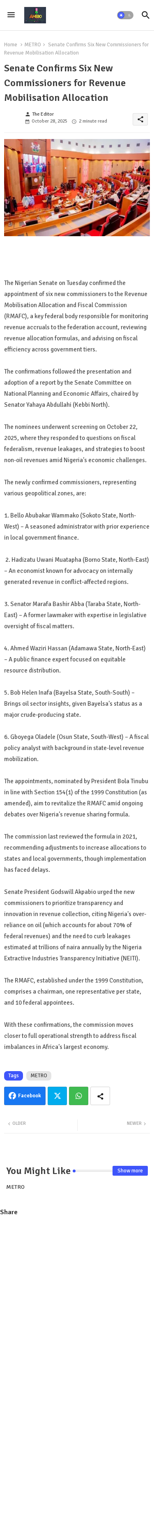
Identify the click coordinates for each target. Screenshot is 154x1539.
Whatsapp (78, 1096)
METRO (32, 44)
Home (10, 44)
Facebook (29, 1095)
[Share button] (100, 1096)
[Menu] (11, 15)
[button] (125, 15)
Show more (130, 1170)
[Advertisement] (77, 1302)
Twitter (57, 1096)
